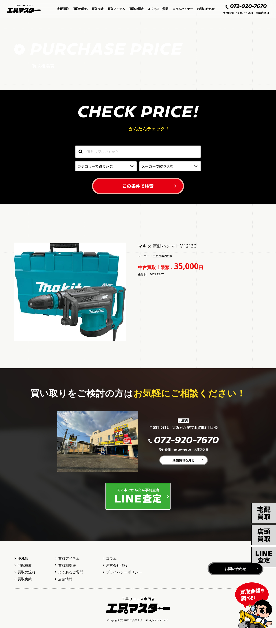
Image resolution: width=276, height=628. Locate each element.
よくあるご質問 (158, 9)
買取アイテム (116, 9)
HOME (23, 558)
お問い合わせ (206, 9)
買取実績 (97, 9)
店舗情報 (65, 579)
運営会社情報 (116, 565)
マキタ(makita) (162, 256)
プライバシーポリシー (124, 572)
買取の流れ (80, 9)
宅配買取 (63, 9)
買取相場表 (136, 9)
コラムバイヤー (183, 9)
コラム (111, 558)
